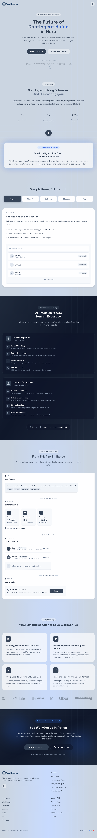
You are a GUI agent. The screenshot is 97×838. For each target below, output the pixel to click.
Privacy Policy (56, 802)
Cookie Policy (56, 806)
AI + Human (6, 802)
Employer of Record (58, 787)
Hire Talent (55, 776)
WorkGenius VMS (57, 791)
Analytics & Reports (58, 784)
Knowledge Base (57, 813)
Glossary (54, 816)
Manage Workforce (58, 780)
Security (54, 809)
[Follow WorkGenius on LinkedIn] (4, 786)
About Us (5, 806)
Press (4, 813)
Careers (5, 809)
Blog (4, 816)
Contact (5, 820)
